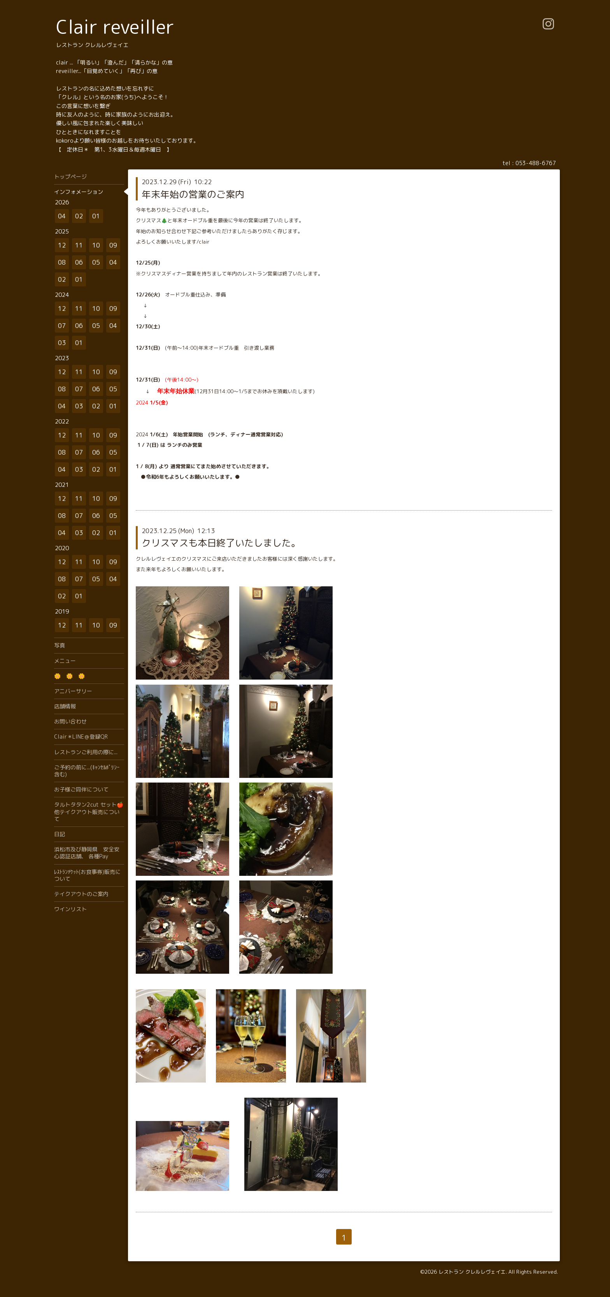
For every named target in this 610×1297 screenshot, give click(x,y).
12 (62, 245)
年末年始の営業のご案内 (193, 194)
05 (96, 262)
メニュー (65, 660)
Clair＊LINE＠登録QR (81, 736)
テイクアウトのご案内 (81, 894)
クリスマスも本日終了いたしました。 (221, 542)
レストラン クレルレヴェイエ (472, 1271)
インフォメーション (78, 191)
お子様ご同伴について (81, 789)
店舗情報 (65, 706)
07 (62, 325)
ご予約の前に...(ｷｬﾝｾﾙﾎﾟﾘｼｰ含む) (86, 771)
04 (62, 216)
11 (79, 245)
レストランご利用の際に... (85, 752)
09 (113, 245)
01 (96, 216)
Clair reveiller (115, 27)
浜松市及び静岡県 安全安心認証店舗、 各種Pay (86, 852)
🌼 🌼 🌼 (69, 676)
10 (96, 245)
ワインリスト (70, 909)
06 (79, 262)
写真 (59, 645)
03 (62, 342)
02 (79, 216)
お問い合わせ (70, 721)
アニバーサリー (73, 691)
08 (62, 262)
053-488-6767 (535, 163)
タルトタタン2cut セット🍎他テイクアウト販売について (88, 811)
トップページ (70, 176)
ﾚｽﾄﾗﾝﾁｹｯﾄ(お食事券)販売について (87, 875)
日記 (59, 834)
